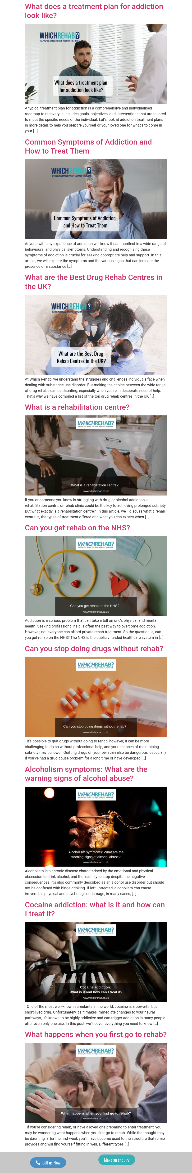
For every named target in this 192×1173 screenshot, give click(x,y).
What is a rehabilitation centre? (78, 407)
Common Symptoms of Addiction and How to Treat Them (88, 146)
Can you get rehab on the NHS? (77, 527)
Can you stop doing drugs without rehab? (94, 648)
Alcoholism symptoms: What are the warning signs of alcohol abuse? (86, 774)
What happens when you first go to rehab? (96, 1034)
